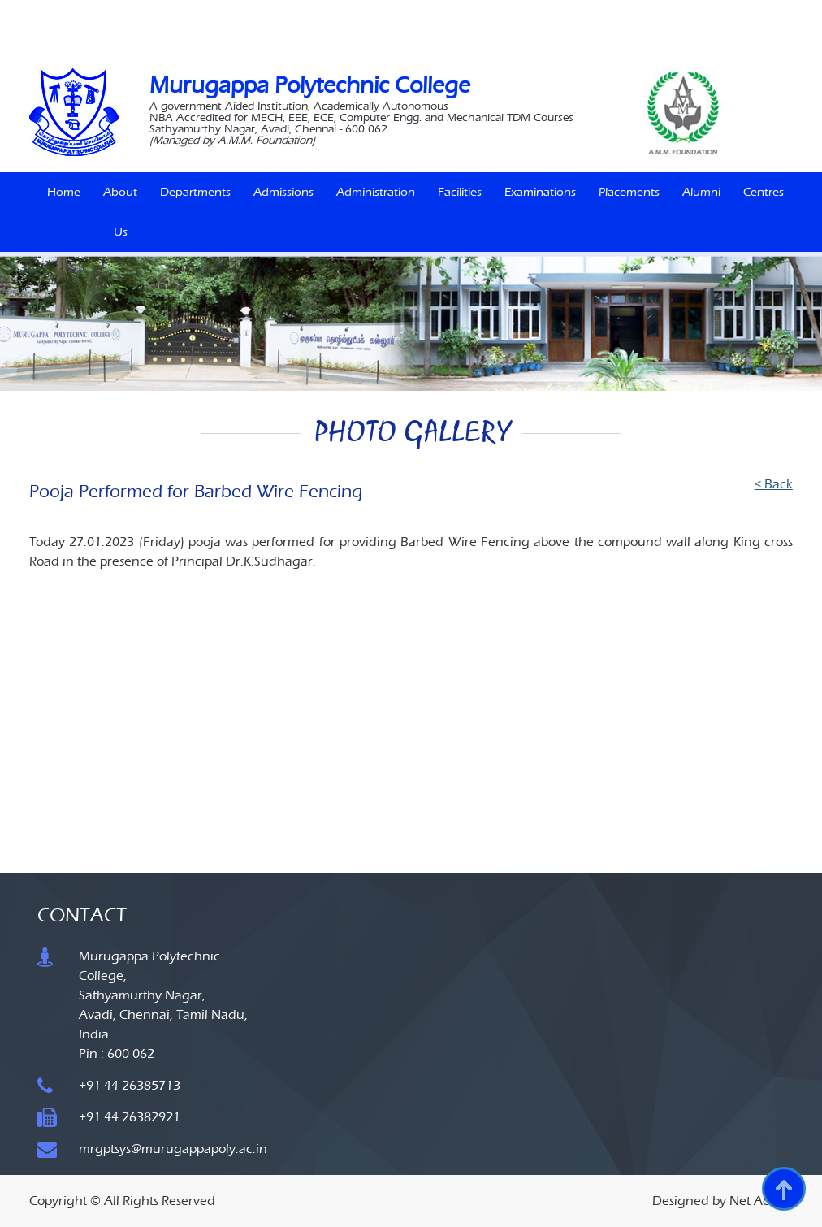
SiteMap (566, 35)
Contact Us (621, 35)
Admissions (283, 191)
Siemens (422, 12)
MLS (499, 12)
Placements (629, 191)
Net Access (761, 1200)
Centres (763, 191)
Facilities (460, 191)
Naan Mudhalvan (354, 12)
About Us (120, 211)
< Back (774, 484)
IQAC (465, 12)
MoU (532, 12)
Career (571, 12)
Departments (195, 191)
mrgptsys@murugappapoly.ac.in (173, 1148)
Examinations (540, 191)
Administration (375, 191)
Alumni (701, 191)
